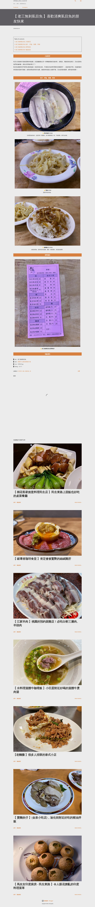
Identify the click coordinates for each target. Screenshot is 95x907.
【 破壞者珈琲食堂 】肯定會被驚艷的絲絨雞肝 (42, 559)
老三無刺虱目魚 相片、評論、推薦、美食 (28, 44)
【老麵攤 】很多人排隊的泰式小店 (34, 755)
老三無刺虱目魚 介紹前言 (23, 41)
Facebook (15, 7)
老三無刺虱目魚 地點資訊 (23, 49)
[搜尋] (75, 1)
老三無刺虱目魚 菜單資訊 (23, 47)
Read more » (78, 502)
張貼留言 (19, 502)
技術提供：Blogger (47, 901)
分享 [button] (79, 371)
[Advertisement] (47, 426)
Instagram (24, 7)
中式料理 (20, 371)
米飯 (23, 371)
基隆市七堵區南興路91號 (24, 361)
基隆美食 (27, 371)
